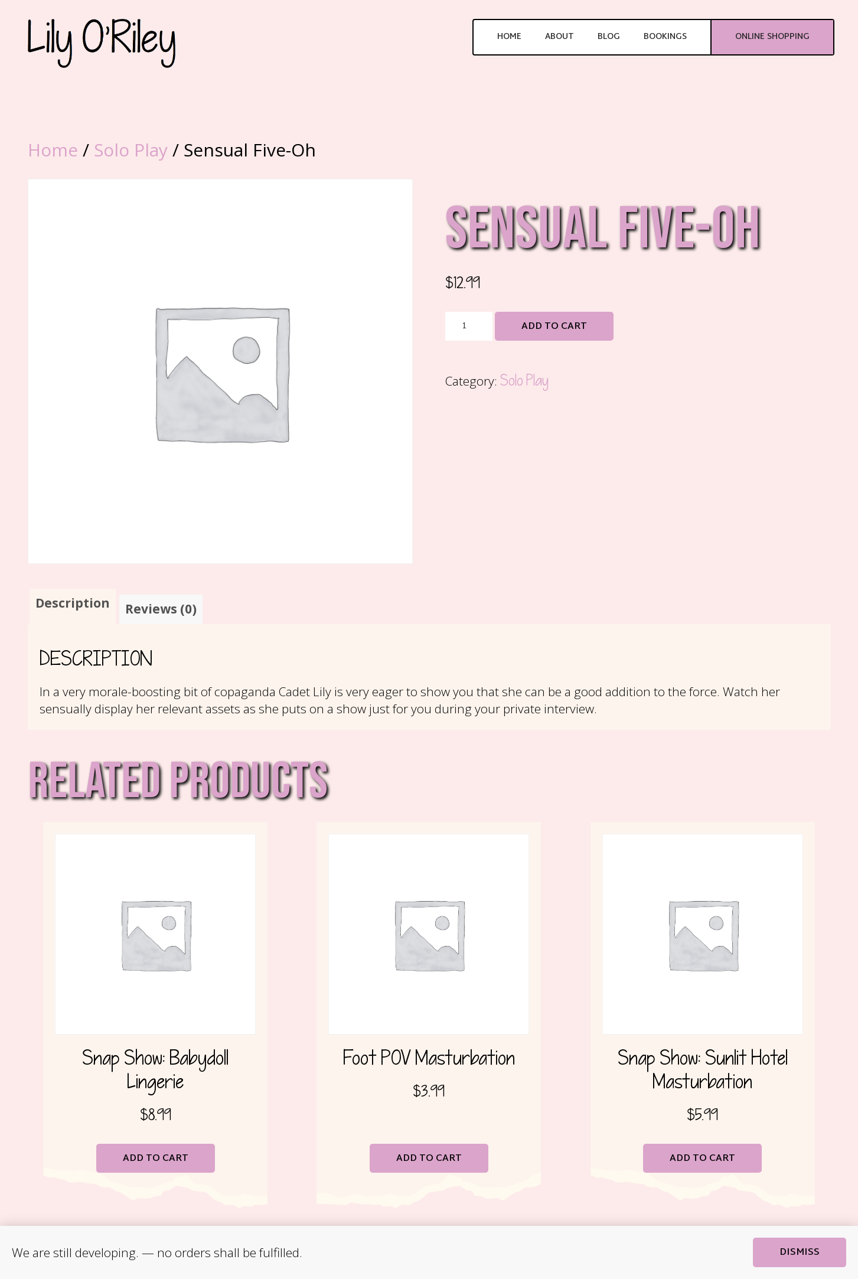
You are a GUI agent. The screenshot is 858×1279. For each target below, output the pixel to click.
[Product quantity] (468, 326)
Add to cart (554, 326)
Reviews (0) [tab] (161, 609)
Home (509, 37)
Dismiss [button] (799, 1252)
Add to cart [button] (155, 1158)
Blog (609, 37)
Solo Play (131, 150)
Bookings (665, 37)
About (559, 37)
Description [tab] (72, 603)
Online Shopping (772, 37)
